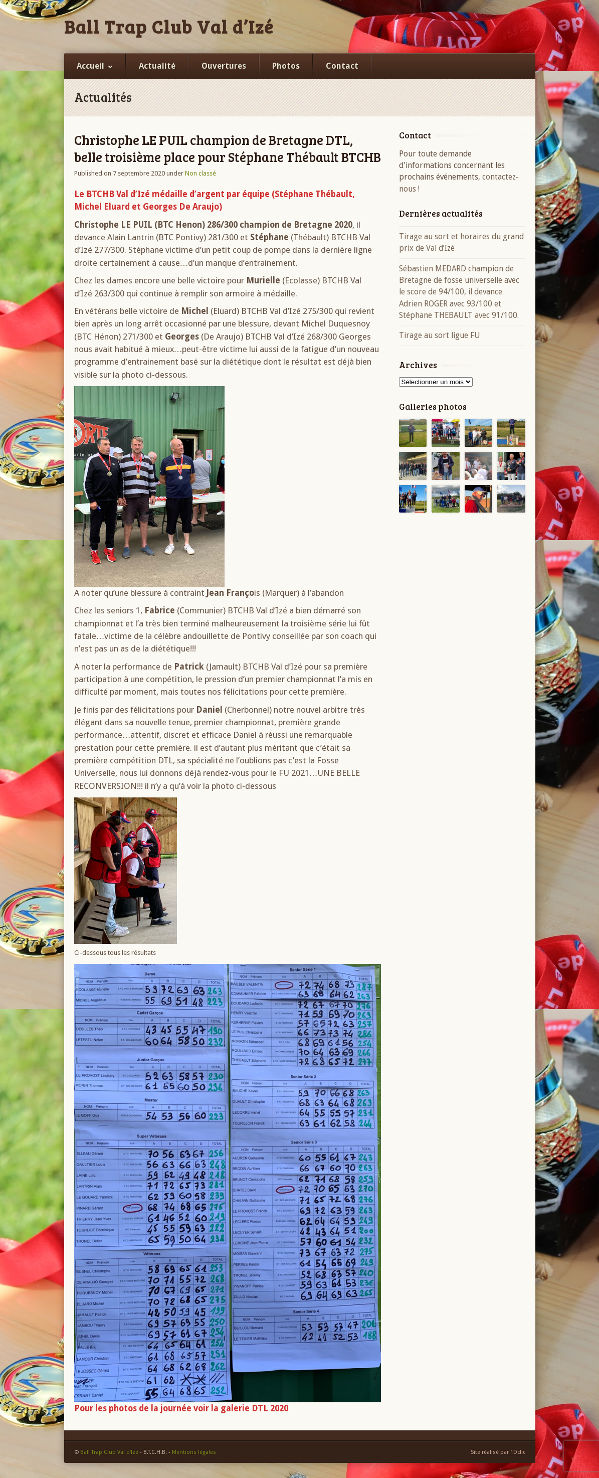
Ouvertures (224, 66)
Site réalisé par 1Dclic (498, 1452)
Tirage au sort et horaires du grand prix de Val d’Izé (461, 242)
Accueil (90, 66)
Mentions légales (194, 1452)
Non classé (200, 173)
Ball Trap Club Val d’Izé (169, 27)
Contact (342, 66)
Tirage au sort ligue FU (439, 335)
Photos (286, 66)
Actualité (157, 66)
